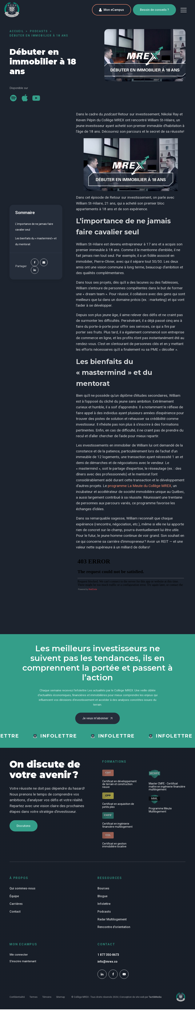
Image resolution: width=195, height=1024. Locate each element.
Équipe (14, 896)
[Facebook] (34, 262)
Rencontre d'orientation (114, 927)
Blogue (102, 896)
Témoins (46, 997)
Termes (34, 997)
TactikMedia (155, 997)
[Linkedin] (34, 270)
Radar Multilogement (112, 920)
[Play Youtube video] (131, 164)
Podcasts (104, 912)
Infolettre (104, 904)
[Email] (44, 262)
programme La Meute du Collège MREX (139, 486)
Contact (15, 912)
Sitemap (60, 997)
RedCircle (93, 589)
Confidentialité (17, 997)
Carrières (16, 904)
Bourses (103, 889)
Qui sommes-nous (22, 889)
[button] (183, 10)
